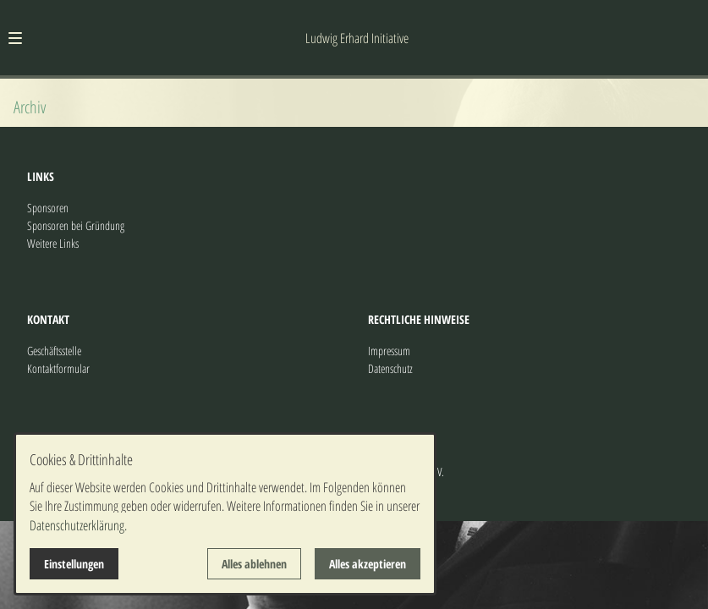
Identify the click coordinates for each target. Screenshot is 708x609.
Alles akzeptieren (367, 564)
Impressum (389, 351)
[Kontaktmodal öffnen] (687, 20)
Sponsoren (48, 208)
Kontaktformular (58, 368)
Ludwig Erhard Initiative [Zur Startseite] (357, 38)
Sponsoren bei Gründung (75, 225)
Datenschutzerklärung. (78, 525)
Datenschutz (390, 368)
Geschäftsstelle (54, 351)
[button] (15, 38)
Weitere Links (53, 243)
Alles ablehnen (254, 564)
